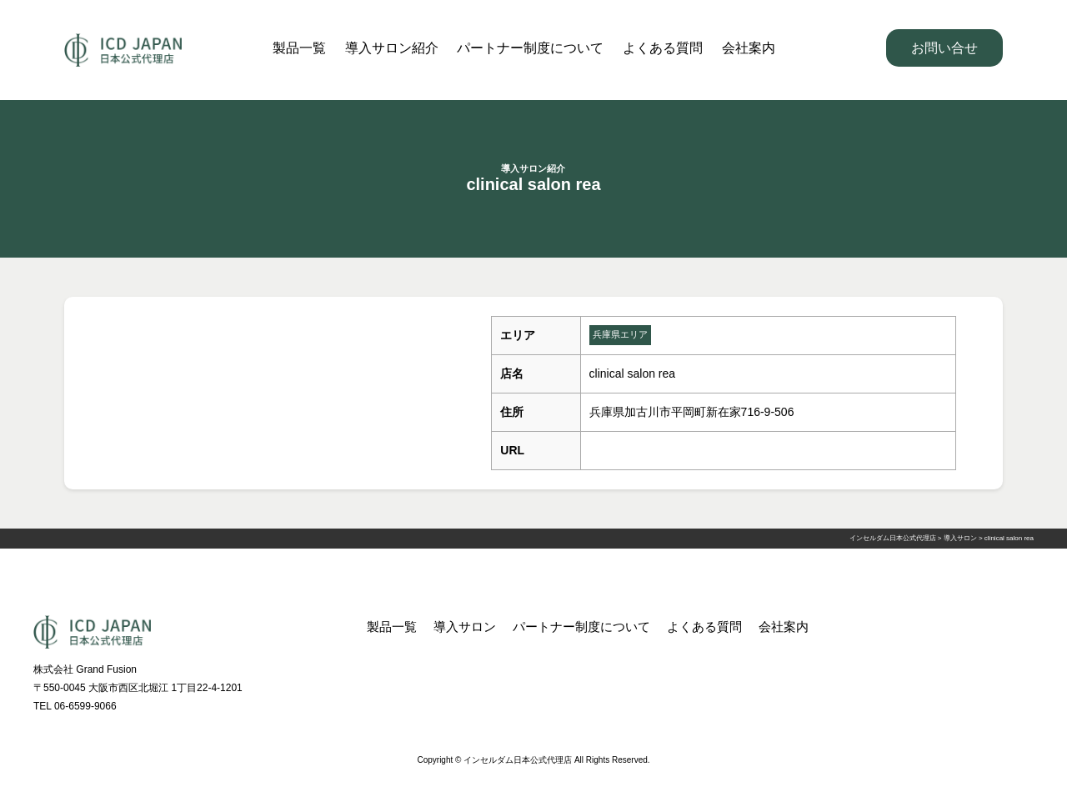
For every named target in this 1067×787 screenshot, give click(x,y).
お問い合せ (944, 48)
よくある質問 (663, 48)
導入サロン (464, 626)
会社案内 (748, 48)
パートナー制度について (530, 48)
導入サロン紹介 (391, 48)
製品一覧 (299, 48)
